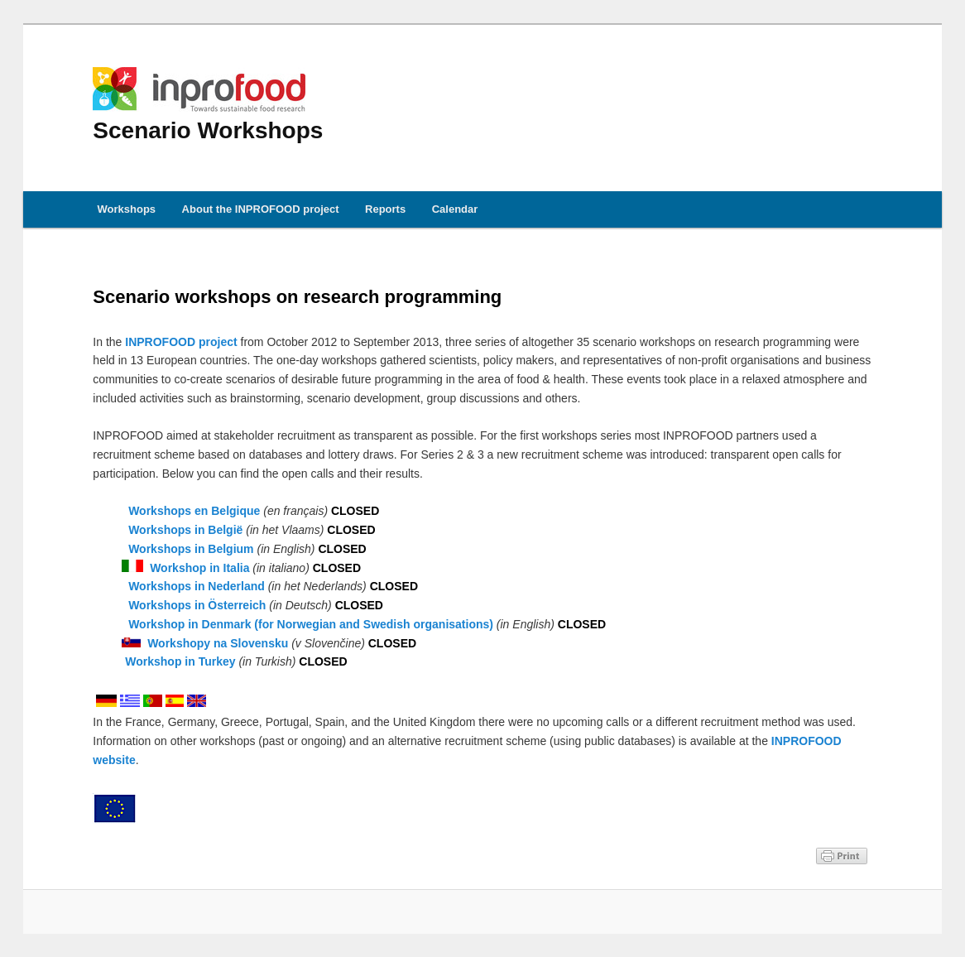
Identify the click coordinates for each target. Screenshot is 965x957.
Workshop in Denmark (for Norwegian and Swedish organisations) (310, 624)
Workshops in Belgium (190, 548)
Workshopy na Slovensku (217, 643)
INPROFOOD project (181, 342)
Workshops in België (185, 529)
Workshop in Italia (199, 568)
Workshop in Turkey (180, 661)
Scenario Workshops (208, 105)
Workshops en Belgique (194, 510)
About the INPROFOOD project (260, 209)
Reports (385, 209)
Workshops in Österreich (197, 605)
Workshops (127, 209)
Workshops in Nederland (196, 586)
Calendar (455, 209)
